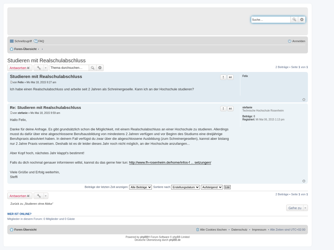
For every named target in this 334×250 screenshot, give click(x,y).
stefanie (247, 107)
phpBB (144, 237)
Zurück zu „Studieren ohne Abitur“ (31, 203)
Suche (294, 19)
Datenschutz (239, 229)
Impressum (259, 229)
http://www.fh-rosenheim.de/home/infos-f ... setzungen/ (170, 162)
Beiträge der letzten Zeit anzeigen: (118, 186)
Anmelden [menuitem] (298, 41)
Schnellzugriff (23, 41)
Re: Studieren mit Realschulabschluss (45, 107)
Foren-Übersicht (25, 49)
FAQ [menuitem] (41, 41)
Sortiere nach (176, 186)
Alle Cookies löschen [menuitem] (213, 229)
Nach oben (303, 99)
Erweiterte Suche (301, 19)
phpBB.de (175, 239)
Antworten (18, 67)
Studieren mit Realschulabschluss (46, 60)
